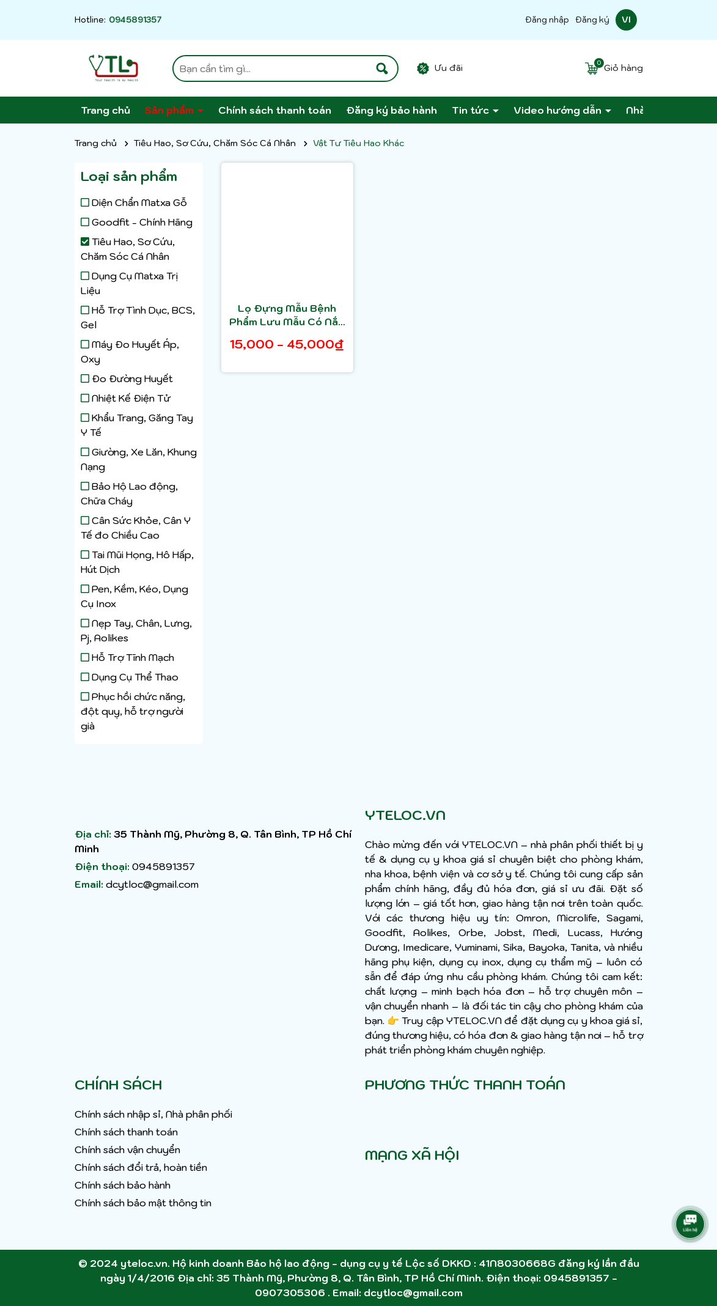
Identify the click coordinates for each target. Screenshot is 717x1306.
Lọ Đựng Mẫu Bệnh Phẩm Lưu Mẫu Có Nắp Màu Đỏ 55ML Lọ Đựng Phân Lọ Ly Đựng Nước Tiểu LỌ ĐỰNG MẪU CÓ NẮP (287, 315)
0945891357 (135, 20)
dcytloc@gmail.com (152, 884)
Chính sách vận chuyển (127, 1149)
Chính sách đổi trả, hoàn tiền (141, 1167)
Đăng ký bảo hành (391, 110)
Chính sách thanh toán (274, 110)
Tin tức (471, 110)
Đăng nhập (547, 20)
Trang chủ (105, 110)
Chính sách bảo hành (123, 1185)
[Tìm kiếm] (382, 68)
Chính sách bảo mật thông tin (143, 1203)
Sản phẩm (170, 110)
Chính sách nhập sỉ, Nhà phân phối (153, 1114)
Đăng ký (592, 20)
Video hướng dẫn (558, 110)
